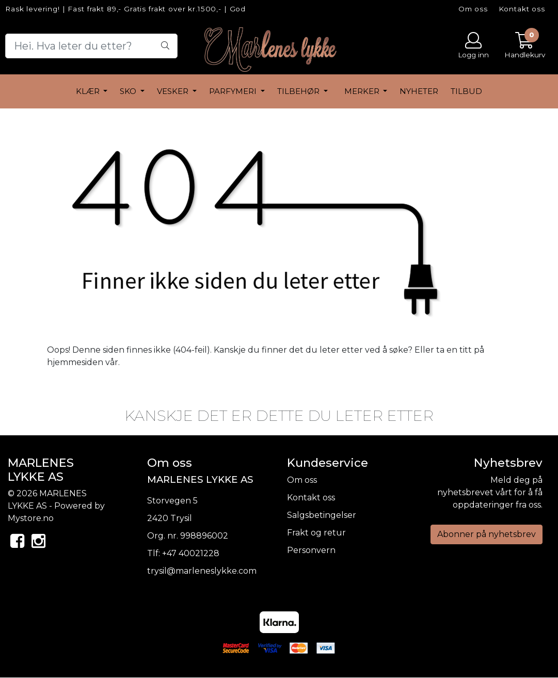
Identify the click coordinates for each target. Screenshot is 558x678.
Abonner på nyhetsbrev (486, 534)
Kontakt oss (522, 9)
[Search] (91, 46)
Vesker (173, 91)
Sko (129, 91)
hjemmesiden (75, 362)
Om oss (473, 9)
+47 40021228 (190, 553)
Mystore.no (31, 518)
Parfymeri (234, 91)
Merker (362, 91)
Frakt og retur (316, 533)
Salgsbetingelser (321, 515)
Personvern (311, 550)
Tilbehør (299, 91)
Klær (89, 91)
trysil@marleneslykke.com (202, 571)
